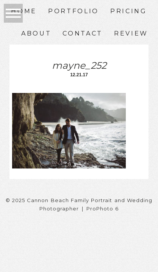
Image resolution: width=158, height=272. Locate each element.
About (36, 33)
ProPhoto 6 (102, 209)
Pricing (128, 11)
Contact (83, 33)
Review (131, 33)
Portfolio (73, 11)
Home (24, 11)
